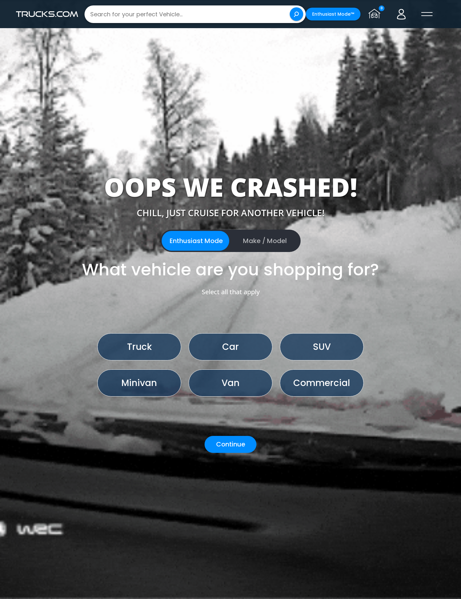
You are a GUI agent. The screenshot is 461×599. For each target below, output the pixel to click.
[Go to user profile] (401, 14)
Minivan (139, 383)
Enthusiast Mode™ (333, 14)
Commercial (321, 383)
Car (230, 347)
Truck (139, 347)
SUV (322, 347)
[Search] (296, 14)
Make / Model (265, 240)
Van (230, 383)
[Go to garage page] (376, 14)
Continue (230, 444)
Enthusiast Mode (196, 240)
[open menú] (427, 14)
